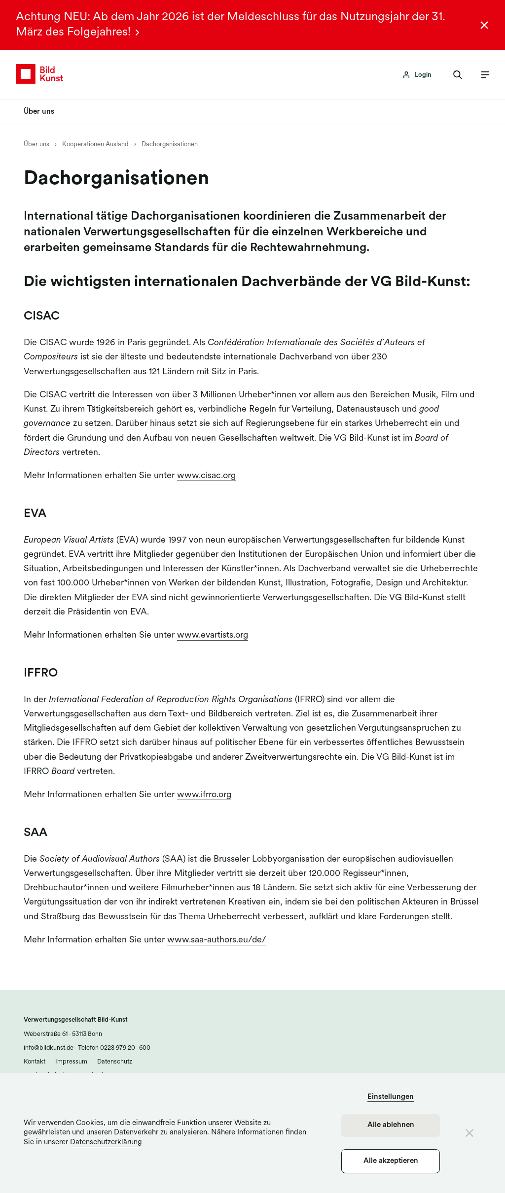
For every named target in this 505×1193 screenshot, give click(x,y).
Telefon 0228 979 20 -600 (113, 1048)
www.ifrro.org (204, 795)
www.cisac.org (206, 476)
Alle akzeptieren (390, 1161)
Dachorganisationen (170, 144)
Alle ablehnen (390, 1125)
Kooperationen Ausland (95, 144)
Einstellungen (390, 1097)
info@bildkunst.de (48, 1048)
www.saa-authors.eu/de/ (216, 940)
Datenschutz (114, 1062)
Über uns (36, 144)
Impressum (71, 1062)
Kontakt (34, 1062)
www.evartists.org (212, 635)
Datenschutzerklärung (106, 1142)
